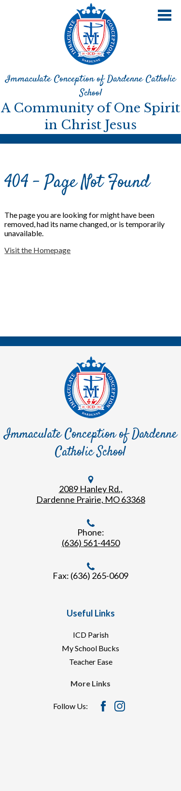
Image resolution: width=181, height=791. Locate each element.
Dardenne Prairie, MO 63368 (90, 499)
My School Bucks (90, 648)
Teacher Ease (90, 661)
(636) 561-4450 (91, 542)
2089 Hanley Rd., (91, 488)
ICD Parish (91, 634)
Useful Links (91, 613)
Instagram (119, 706)
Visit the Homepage (37, 250)
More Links (90, 683)
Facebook (103, 706)
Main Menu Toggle (164, 15)
